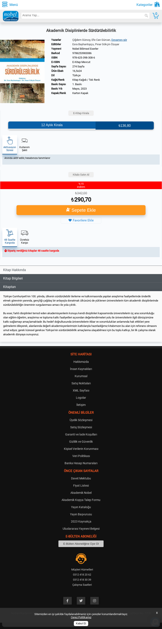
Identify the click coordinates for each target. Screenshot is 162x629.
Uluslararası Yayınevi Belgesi (81, 528)
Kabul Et (81, 623)
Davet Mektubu (81, 478)
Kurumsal (81, 376)
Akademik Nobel (81, 492)
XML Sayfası (81, 390)
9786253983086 (82, 53)
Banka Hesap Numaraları (81, 463)
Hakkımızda (81, 361)
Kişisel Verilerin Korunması (81, 448)
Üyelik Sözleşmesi (81, 420)
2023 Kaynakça (81, 521)
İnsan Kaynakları (81, 369)
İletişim (81, 405)
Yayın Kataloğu (81, 507)
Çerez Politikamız (81, 617)
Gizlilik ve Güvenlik (81, 441)
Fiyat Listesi (81, 485)
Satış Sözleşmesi (81, 427)
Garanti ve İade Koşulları (81, 434)
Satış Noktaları (81, 383)
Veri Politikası (81, 456)
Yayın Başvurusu (81, 514)
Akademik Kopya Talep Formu (81, 500)
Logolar (81, 397)
